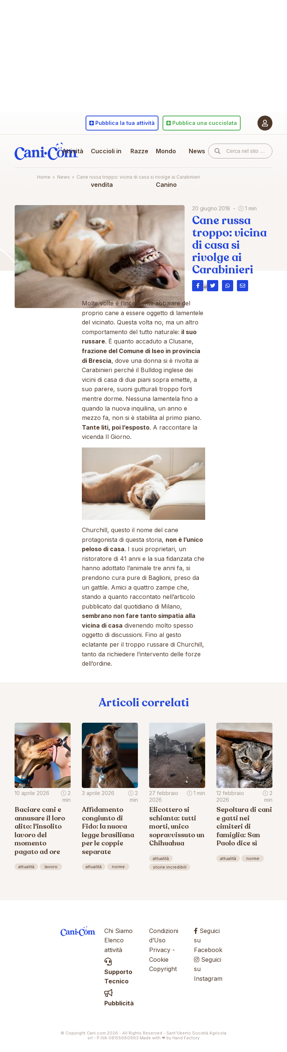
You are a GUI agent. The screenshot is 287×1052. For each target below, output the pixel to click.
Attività (72, 151)
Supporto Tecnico (118, 971)
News (197, 151)
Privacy (159, 950)
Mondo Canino (166, 167)
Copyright (163, 969)
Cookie (159, 959)
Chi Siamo (118, 931)
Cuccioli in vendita (106, 167)
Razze (139, 151)
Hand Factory (186, 1037)
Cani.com (46, 151)
